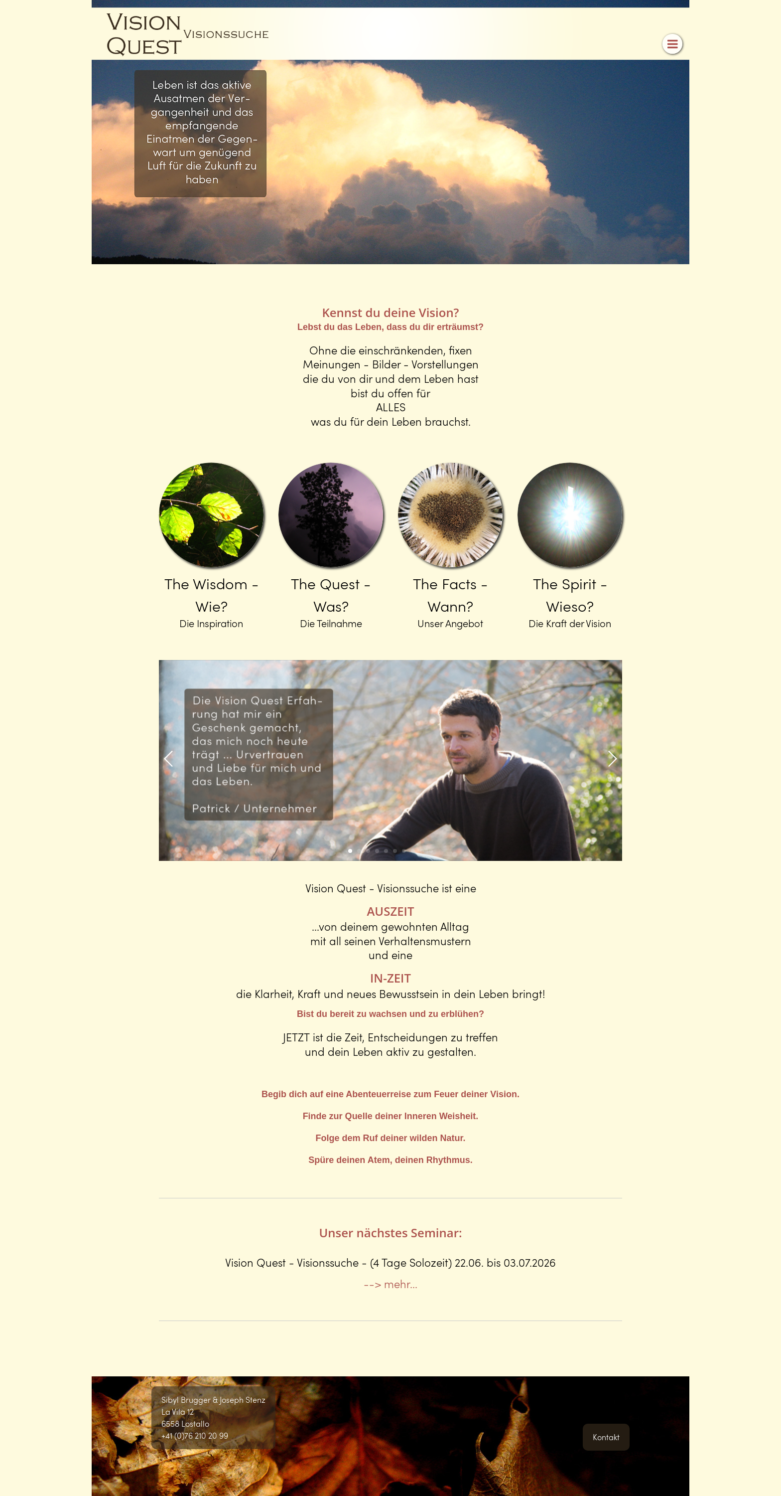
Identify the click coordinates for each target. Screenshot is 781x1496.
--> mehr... (390, 1283)
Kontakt (606, 1437)
